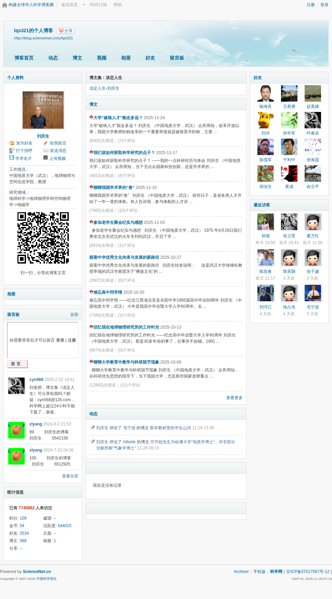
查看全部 (70, 476)
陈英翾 (289, 271)
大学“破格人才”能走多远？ (116, 117)
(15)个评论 (128, 210)
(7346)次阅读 (101, 315)
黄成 (289, 186)
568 (23, 540)
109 (23, 518)
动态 (53, 58)
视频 (101, 58)
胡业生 (265, 186)
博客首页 (24, 58)
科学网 (276, 571)
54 (22, 525)
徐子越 (313, 271)
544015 (65, 525)
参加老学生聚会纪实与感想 (116, 222)
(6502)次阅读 (101, 140)
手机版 (259, 571)
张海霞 (313, 159)
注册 (311, 4)
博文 (77, 58)
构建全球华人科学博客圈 (31, 4)
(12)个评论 (130, 385)
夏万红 (313, 235)
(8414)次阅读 (101, 245)
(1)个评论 (127, 245)
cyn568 (36, 379)
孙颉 (265, 235)
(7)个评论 (127, 140)
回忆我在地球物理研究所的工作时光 (124, 327)
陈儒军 (265, 159)
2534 (24, 533)
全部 (74, 314)
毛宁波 (129, 427)
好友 (150, 58)
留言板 (177, 58)
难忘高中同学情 (105, 292)
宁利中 (289, 159)
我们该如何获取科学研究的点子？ (122, 152)
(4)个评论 (127, 175)
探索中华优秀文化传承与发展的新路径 (124, 257)
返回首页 (69, 4)
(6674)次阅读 (101, 350)
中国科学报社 (46, 579)
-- (55, 518)
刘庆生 (43, 136)
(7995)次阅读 (101, 210)
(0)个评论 (127, 280)
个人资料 (15, 77)
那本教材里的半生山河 (170, 427)
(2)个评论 (127, 315)
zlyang (35, 424)
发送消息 (58, 150)
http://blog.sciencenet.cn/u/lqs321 (43, 38)
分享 (68, 30)
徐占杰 (289, 307)
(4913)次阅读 (101, 175)
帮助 (118, 4)
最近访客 (262, 205)
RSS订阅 (98, 4)
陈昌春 (265, 271)
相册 (126, 58)
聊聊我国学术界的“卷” (112, 187)
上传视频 (57, 158)
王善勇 (289, 106)
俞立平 (313, 186)
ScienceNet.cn (37, 571)
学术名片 (23, 158)
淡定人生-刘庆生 (104, 88)
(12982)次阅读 (102, 385)
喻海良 (265, 106)
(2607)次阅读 (101, 280)
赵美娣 (313, 106)
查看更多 (234, 397)
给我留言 (58, 143)
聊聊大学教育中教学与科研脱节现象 (124, 362)
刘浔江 (265, 307)
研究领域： (19, 192)
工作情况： (19, 169)
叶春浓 (313, 133)
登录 (324, 4)
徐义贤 (289, 235)
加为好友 (24, 143)
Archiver (241, 571)
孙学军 (289, 133)
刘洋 (265, 133)
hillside (129, 441)
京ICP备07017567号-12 (308, 571)
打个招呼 (24, 150)
